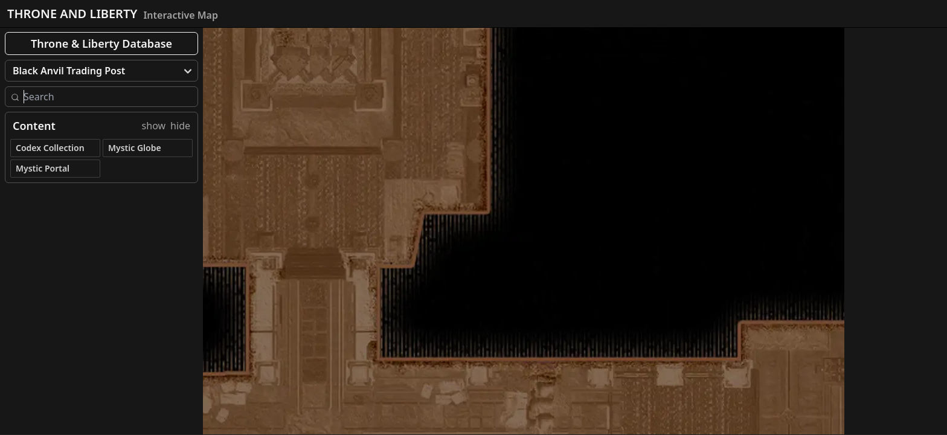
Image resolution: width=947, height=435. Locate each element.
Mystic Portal (42, 168)
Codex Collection (50, 147)
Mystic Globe (134, 147)
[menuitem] (101, 71)
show (154, 125)
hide (180, 125)
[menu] (101, 71)
